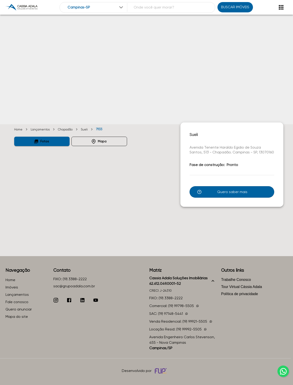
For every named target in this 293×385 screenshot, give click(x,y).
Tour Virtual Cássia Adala (241, 287)
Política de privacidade (239, 294)
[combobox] (95, 7)
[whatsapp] (283, 371)
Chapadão (65, 129)
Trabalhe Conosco (236, 280)
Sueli (84, 129)
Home (18, 129)
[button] (42, 141)
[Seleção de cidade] (96, 7)
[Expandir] (121, 7)
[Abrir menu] (281, 7)
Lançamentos (40, 129)
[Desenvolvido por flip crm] (161, 371)
